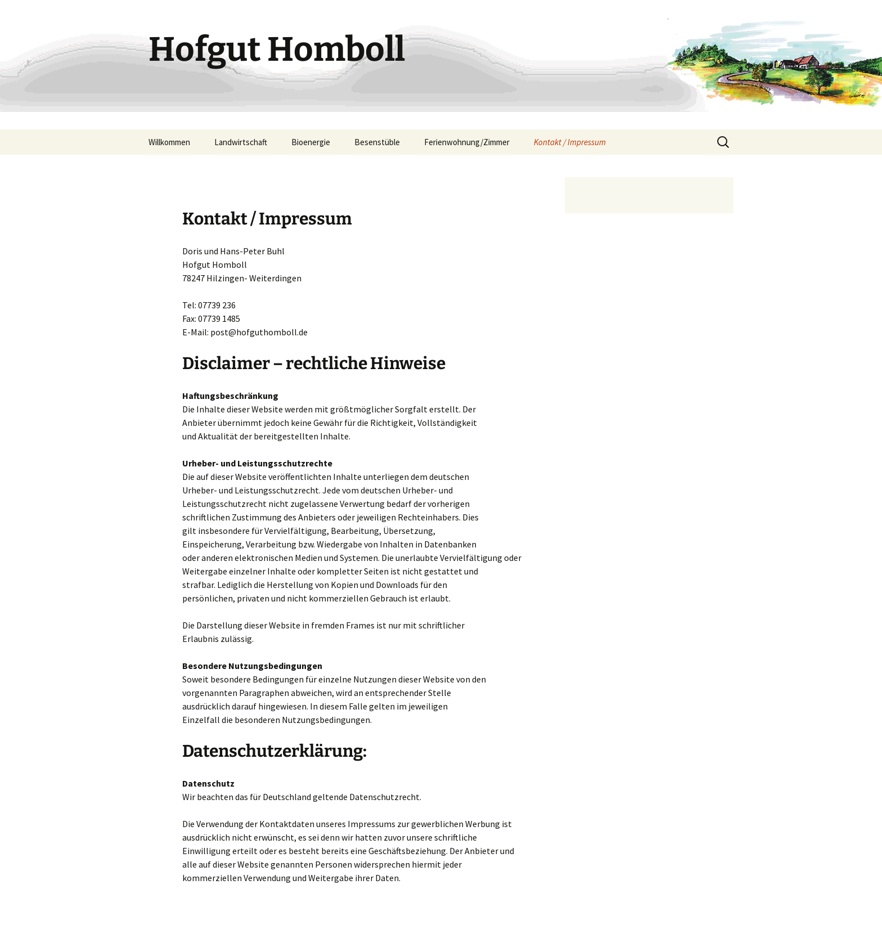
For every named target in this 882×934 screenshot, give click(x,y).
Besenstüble (377, 142)
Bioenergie (310, 142)
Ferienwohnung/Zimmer (467, 142)
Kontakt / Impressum (570, 142)
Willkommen (169, 142)
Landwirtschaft (240, 142)
